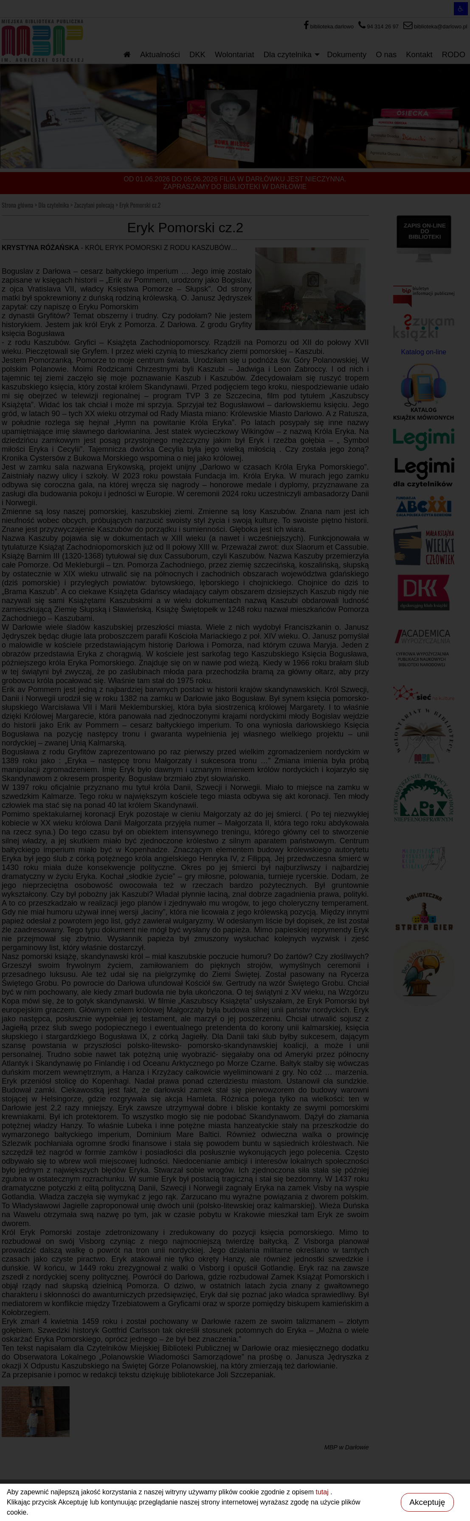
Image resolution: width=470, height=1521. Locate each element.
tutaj (322, 1492)
